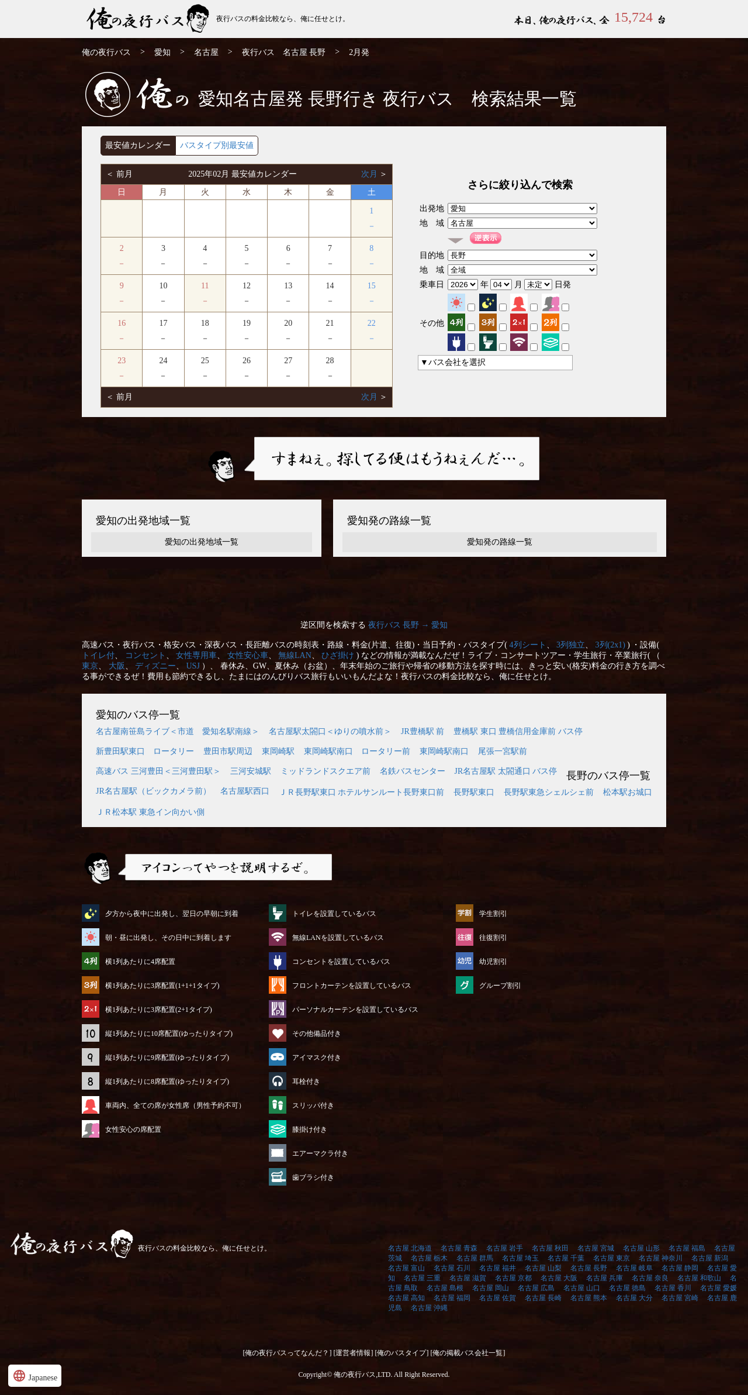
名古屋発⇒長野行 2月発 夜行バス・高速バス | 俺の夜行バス (149, 19)
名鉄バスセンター (412, 771)
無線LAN (294, 655)
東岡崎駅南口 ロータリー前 (357, 751)
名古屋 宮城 (595, 1248)
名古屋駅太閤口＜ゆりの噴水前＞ (330, 731)
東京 (90, 666)
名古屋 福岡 (452, 1298)
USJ (193, 666)
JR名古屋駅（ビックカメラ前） (153, 791)
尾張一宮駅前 (502, 751)
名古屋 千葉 (566, 1258)
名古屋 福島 (687, 1248)
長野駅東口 (473, 792)
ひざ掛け (337, 655)
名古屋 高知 (406, 1298)
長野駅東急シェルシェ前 (549, 792)
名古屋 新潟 (709, 1258)
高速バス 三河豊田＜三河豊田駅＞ (158, 771)
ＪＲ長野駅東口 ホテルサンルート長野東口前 (362, 792)
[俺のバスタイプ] (402, 1353)
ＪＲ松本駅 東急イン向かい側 (150, 812)
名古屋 (206, 52)
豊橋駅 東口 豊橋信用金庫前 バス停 (518, 731)
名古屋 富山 (406, 1268)
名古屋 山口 (581, 1288)
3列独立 (570, 644)
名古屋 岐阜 (634, 1268)
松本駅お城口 (627, 792)
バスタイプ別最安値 (217, 145)
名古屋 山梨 (543, 1268)
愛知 (162, 52)
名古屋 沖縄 (429, 1308)
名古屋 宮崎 (680, 1298)
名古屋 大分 (634, 1298)
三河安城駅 (250, 771)
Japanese (34, 1376)
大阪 (117, 666)
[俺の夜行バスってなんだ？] (287, 1353)
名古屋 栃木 (429, 1258)
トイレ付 (98, 655)
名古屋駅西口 (244, 791)
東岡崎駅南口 (444, 751)
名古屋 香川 (672, 1288)
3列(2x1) (610, 644)
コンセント (145, 655)
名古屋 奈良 (650, 1278)
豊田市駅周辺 (227, 751)
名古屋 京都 (513, 1278)
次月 (370, 174)
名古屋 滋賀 (467, 1278)
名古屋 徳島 (627, 1288)
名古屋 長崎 (543, 1298)
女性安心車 (247, 655)
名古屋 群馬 (474, 1258)
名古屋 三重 (422, 1278)
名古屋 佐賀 (497, 1298)
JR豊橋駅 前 (422, 731)
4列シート (528, 644)
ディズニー (155, 666)
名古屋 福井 (497, 1268)
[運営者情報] (353, 1353)
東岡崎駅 (278, 751)
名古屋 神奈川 (661, 1258)
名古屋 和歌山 (699, 1278)
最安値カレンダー (138, 145)
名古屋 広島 (536, 1288)
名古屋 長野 (588, 1268)
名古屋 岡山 (490, 1288)
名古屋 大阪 (559, 1278)
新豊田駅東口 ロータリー (145, 751)
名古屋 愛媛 (718, 1288)
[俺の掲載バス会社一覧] (468, 1353)
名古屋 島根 (445, 1288)
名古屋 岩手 (504, 1248)
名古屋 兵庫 (604, 1278)
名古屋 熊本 (588, 1298)
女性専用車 (196, 655)
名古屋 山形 (641, 1248)
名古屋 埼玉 (520, 1258)
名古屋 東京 (611, 1258)
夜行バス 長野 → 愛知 (408, 625)
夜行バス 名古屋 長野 (284, 52)
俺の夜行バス (106, 52)
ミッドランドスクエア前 (325, 771)
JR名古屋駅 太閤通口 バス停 (506, 771)
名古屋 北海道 (410, 1248)
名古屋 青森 (459, 1248)
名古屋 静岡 (680, 1268)
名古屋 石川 (452, 1268)
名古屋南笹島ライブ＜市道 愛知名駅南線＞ (177, 731)
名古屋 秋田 (550, 1248)
